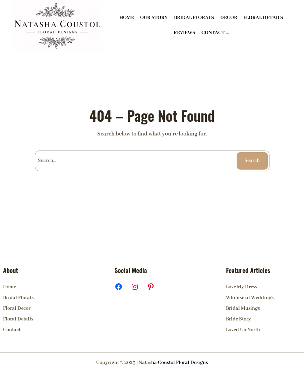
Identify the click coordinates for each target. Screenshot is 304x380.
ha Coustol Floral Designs (179, 363)
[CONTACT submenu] (227, 32)
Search (252, 161)
